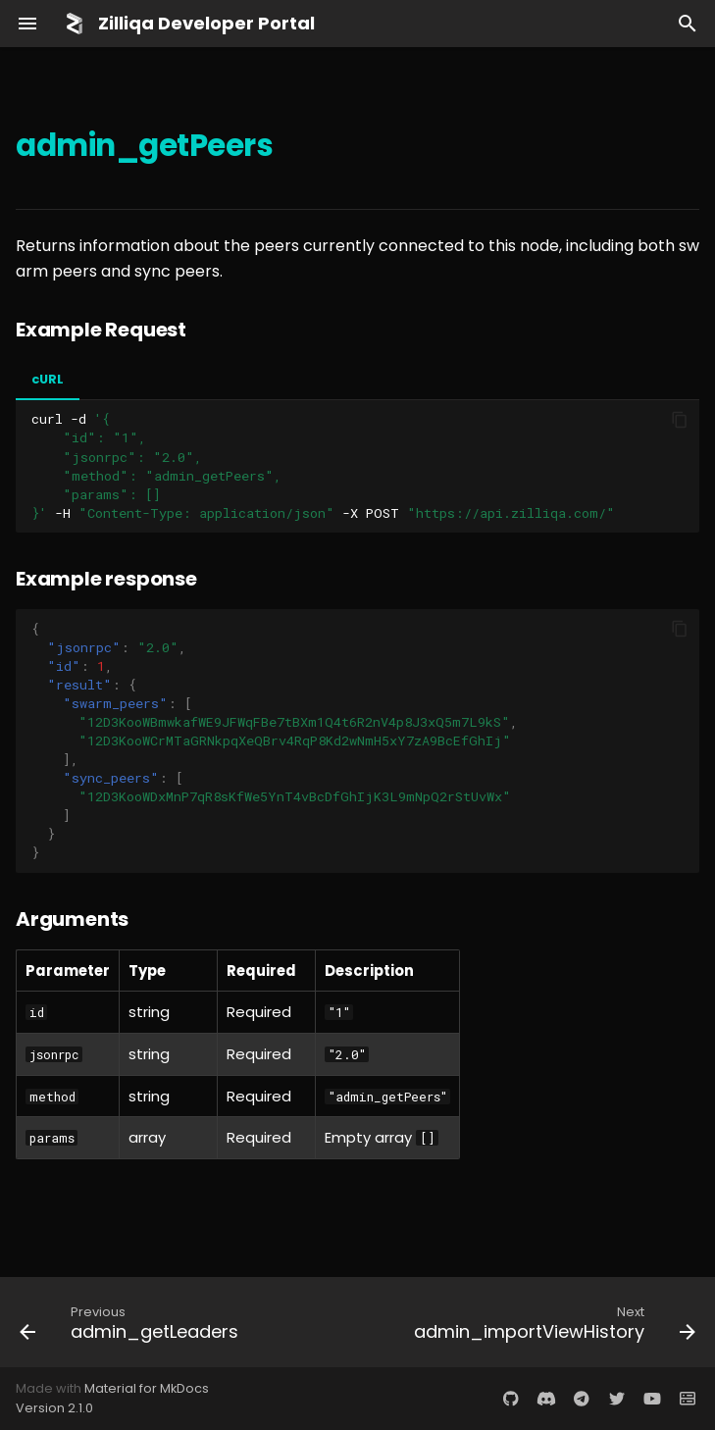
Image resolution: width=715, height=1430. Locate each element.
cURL (47, 379)
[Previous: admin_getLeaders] (131, 1322)
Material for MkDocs (146, 1388)
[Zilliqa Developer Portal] (74, 23)
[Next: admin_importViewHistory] (552, 1322)
